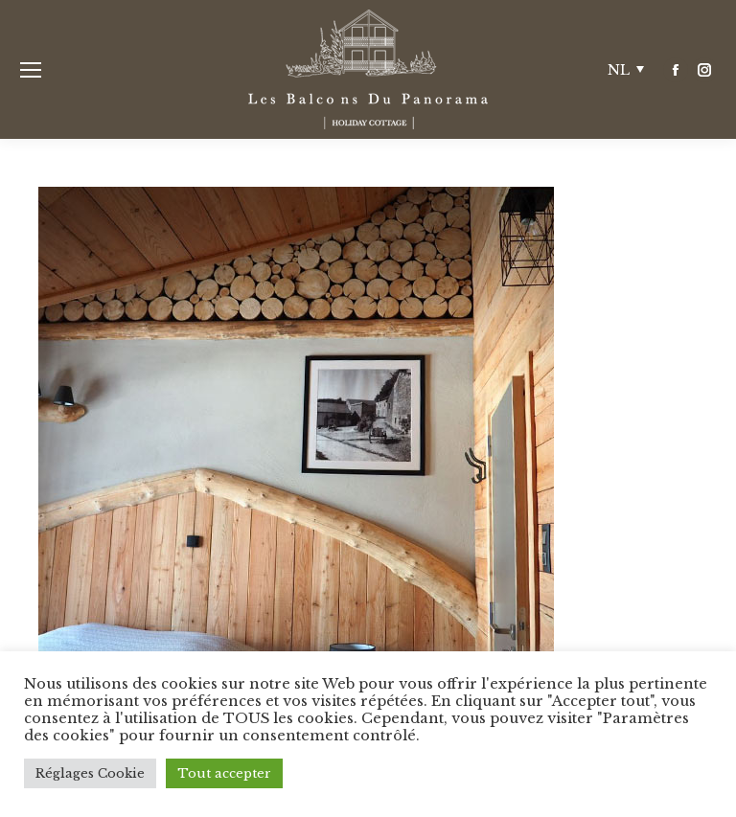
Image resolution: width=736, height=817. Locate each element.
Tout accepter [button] (224, 773)
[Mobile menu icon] (30, 69)
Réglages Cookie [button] (90, 773)
